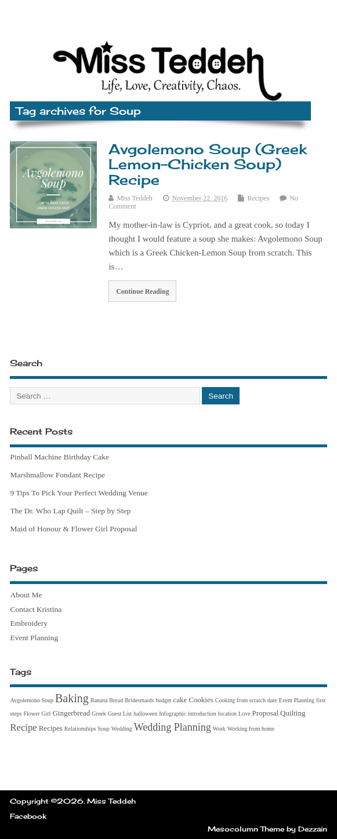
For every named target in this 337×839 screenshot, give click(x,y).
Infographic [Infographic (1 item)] (172, 713)
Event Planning (34, 637)
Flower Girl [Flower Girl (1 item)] (36, 713)
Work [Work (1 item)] (219, 728)
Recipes (258, 198)
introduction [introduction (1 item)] (202, 713)
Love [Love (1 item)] (244, 713)
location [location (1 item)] (227, 713)
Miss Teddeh (134, 198)
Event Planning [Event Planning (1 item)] (296, 700)
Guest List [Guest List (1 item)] (120, 713)
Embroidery (28, 623)
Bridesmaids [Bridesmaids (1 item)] (139, 700)
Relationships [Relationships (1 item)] (80, 728)
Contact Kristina (35, 609)
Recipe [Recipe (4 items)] (23, 727)
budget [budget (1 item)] (163, 700)
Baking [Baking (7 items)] (72, 698)
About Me (26, 594)
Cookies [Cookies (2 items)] (201, 699)
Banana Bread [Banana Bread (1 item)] (106, 700)
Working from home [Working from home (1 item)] (250, 728)
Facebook (28, 816)
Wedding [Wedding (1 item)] (121, 728)
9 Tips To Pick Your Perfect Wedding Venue (78, 492)
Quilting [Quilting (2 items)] (292, 713)
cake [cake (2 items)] (180, 699)
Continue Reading (142, 291)
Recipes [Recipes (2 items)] (51, 728)
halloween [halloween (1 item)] (145, 713)
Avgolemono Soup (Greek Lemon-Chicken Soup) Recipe (207, 164)
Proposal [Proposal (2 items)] (265, 713)
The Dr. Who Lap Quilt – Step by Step (70, 510)
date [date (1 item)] (272, 700)
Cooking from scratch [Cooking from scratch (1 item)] (240, 700)
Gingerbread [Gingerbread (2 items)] (71, 713)
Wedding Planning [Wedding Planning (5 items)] (172, 727)
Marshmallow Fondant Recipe (57, 474)
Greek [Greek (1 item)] (99, 713)
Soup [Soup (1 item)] (103, 728)
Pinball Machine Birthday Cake (59, 457)
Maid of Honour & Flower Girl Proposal (73, 528)
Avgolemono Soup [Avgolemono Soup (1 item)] (31, 700)
